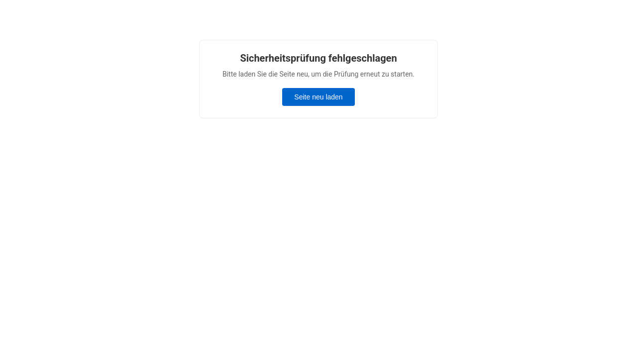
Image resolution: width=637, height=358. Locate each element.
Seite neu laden (318, 97)
